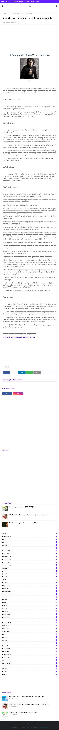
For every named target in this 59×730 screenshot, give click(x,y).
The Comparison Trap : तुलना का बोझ (21, 507)
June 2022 (29, 602)
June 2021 (29, 637)
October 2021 (29, 625)
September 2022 (29, 594)
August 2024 (29, 568)
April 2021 (29, 643)
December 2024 (29, 556)
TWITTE (31, 337)
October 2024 (29, 562)
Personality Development (17, 1)
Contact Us (35, 724)
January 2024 (29, 588)
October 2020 (29, 660)
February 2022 (29, 614)
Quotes (32, 1)
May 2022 (29, 605)
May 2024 (29, 577)
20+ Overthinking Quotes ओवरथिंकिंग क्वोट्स (23, 523)
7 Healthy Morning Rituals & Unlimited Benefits (24, 712)
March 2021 (29, 646)
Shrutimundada (25, 727)
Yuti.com (6, 22)
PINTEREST (7, 337)
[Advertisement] (29, 38)
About (37, 1)
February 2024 (29, 585)
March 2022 (29, 611)
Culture (7, 1)
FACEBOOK (15, 337)
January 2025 (29, 553)
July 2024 (29, 571)
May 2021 (29, 640)
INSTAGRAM (23, 337)
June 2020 (29, 672)
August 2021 (29, 631)
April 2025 (29, 548)
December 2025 (29, 536)
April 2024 (29, 579)
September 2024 (29, 565)
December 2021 (29, 620)
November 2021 (29, 623)
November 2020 (29, 657)
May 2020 (29, 674)
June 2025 (29, 542)
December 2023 (29, 591)
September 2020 (29, 663)
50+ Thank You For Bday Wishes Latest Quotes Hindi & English (29, 515)
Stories (27, 1)
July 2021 (29, 634)
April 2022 (29, 608)
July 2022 (29, 600)
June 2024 (29, 574)
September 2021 (29, 628)
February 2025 (29, 551)
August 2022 (29, 597)
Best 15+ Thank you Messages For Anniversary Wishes (26, 696)
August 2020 (29, 666)
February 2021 (29, 648)
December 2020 (29, 654)
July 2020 (29, 669)
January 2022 (29, 617)
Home (2, 1)
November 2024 (29, 559)
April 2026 (29, 533)
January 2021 (29, 651)
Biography (9, 13)
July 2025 (29, 539)
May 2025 (29, 545)
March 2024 (29, 582)
